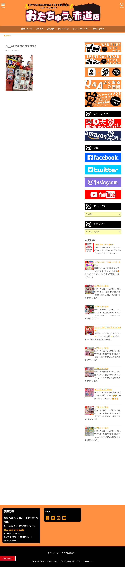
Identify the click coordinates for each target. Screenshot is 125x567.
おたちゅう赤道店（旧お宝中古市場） (60, 561)
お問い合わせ (98, 29)
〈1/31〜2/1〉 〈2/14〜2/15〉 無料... (107, 263)
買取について (26, 29)
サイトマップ (52, 553)
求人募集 (50, 29)
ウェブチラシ (63, 29)
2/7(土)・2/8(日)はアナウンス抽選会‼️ (107, 328)
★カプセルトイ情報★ (103, 389)
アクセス (39, 29)
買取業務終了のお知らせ (104, 244)
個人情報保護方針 (69, 553)
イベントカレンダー (81, 29)
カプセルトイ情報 (101, 286)
